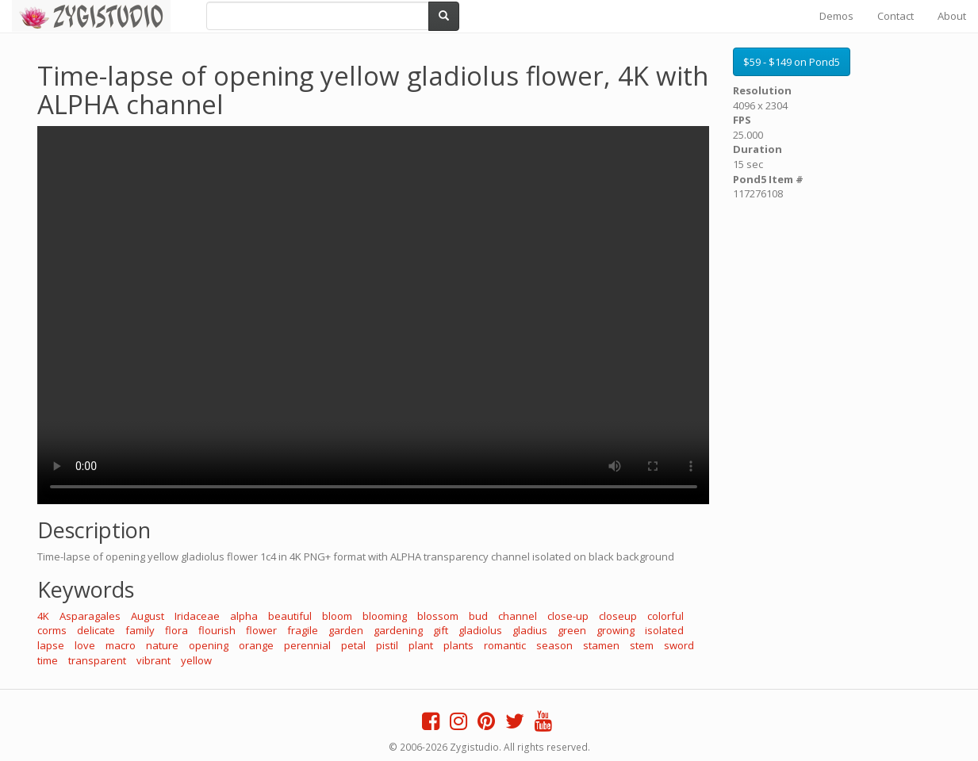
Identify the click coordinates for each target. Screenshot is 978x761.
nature (162, 645)
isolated (664, 630)
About (952, 16)
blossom (437, 616)
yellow (196, 660)
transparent (97, 660)
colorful (665, 616)
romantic (505, 645)
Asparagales (90, 616)
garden (345, 630)
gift (440, 630)
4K (43, 616)
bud (478, 616)
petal (353, 645)
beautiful (290, 616)
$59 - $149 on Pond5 (791, 62)
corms (52, 630)
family (140, 630)
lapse (50, 645)
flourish (217, 630)
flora (176, 630)
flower (261, 630)
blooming (384, 616)
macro (120, 645)
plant (420, 645)
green (572, 630)
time (47, 660)
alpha (244, 616)
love (85, 645)
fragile (302, 630)
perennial (307, 645)
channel (517, 616)
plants (458, 645)
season (554, 645)
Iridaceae (197, 616)
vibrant (153, 660)
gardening (398, 630)
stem (642, 645)
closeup (618, 616)
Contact (895, 16)
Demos (836, 16)
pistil (387, 645)
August (147, 616)
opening (208, 645)
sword (679, 645)
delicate (96, 630)
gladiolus (480, 630)
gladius (529, 630)
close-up (568, 616)
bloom (337, 616)
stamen (601, 645)
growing (615, 630)
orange (256, 645)
